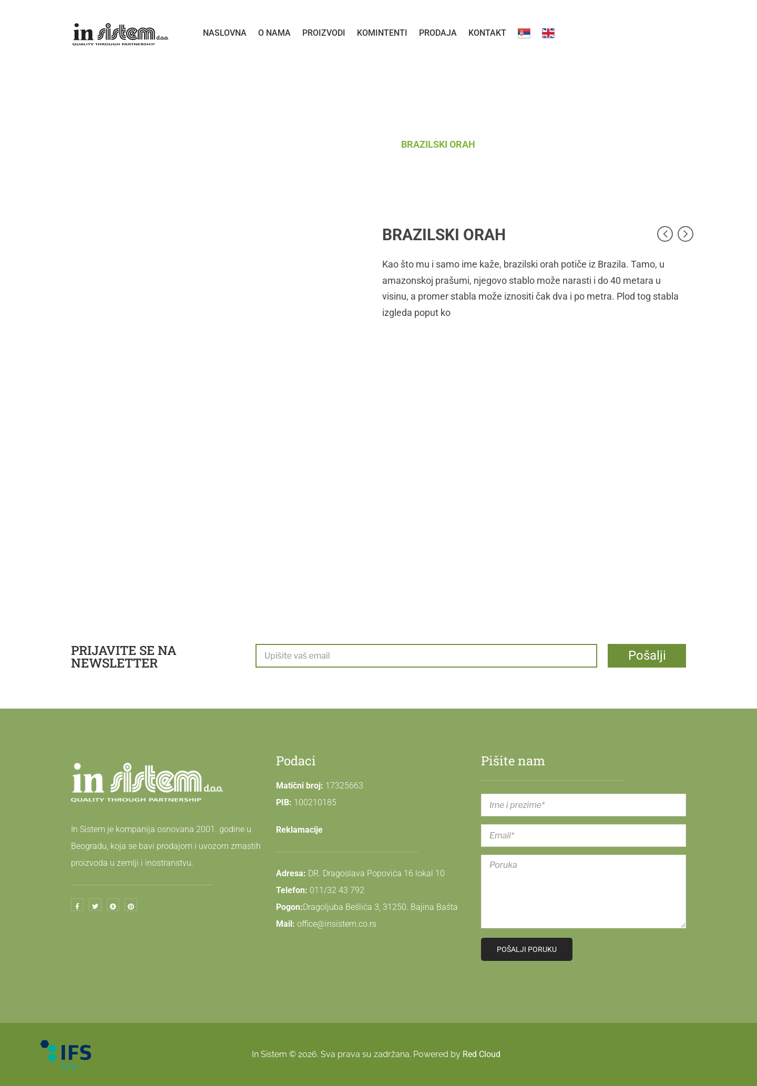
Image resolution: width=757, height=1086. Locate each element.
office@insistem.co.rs (336, 924)
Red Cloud (481, 1054)
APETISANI (363, 144)
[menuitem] (225, 33)
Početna (303, 144)
